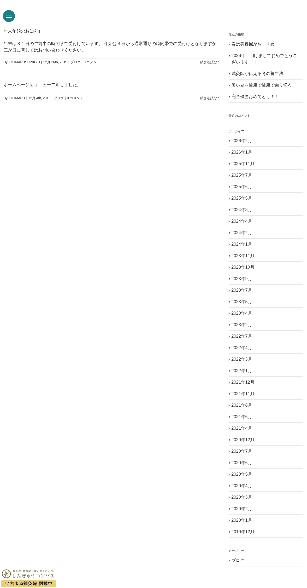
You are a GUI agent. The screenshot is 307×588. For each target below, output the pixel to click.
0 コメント (92, 67)
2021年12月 (242, 387)
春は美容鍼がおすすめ (253, 49)
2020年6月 (241, 468)
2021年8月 (241, 410)
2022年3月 (241, 364)
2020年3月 (241, 502)
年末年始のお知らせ (23, 36)
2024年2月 (241, 238)
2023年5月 (241, 307)
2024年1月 (241, 249)
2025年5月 (241, 203)
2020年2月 (241, 514)
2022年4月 (241, 353)
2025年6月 (241, 192)
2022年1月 (241, 376)
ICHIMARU (16, 103)
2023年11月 (242, 261)
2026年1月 (241, 157)
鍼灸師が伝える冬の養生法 (257, 78)
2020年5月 (241, 479)
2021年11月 (242, 399)
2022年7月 (241, 341)
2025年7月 (241, 180)
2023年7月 (241, 295)
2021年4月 (241, 433)
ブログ (76, 67)
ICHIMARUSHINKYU (24, 67)
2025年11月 (242, 169)
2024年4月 (241, 226)
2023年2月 (241, 330)
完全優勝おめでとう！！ (255, 101)
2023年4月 (241, 318)
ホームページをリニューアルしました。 (42, 90)
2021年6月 (241, 422)
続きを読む (208, 67)
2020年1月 (241, 525)
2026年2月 (241, 146)
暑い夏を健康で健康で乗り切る (261, 90)
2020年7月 (241, 456)
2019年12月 (242, 537)
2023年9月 (241, 284)
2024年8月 (241, 215)
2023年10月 (242, 272)
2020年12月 (242, 445)
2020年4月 (241, 491)
